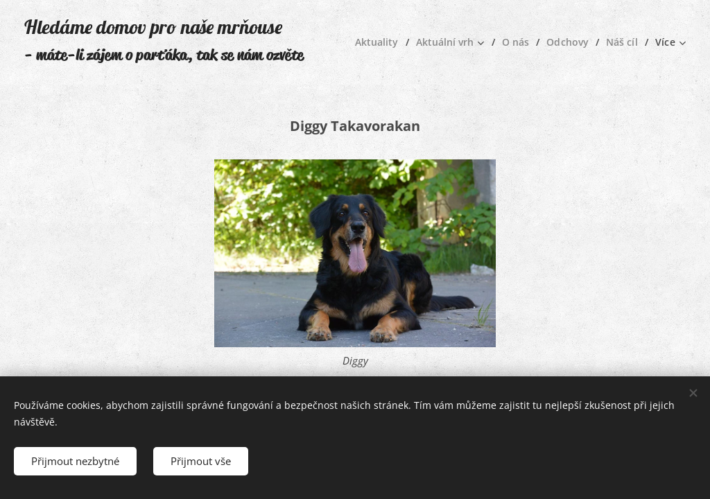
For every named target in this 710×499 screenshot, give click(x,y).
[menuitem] (374, 42)
